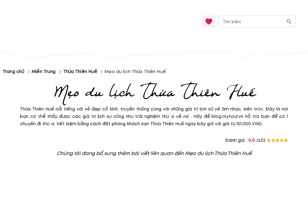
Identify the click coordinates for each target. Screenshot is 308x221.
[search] (289, 21)
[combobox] (257, 21)
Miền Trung (43, 71)
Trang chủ (13, 71)
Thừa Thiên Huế (80, 71)
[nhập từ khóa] (251, 21)
